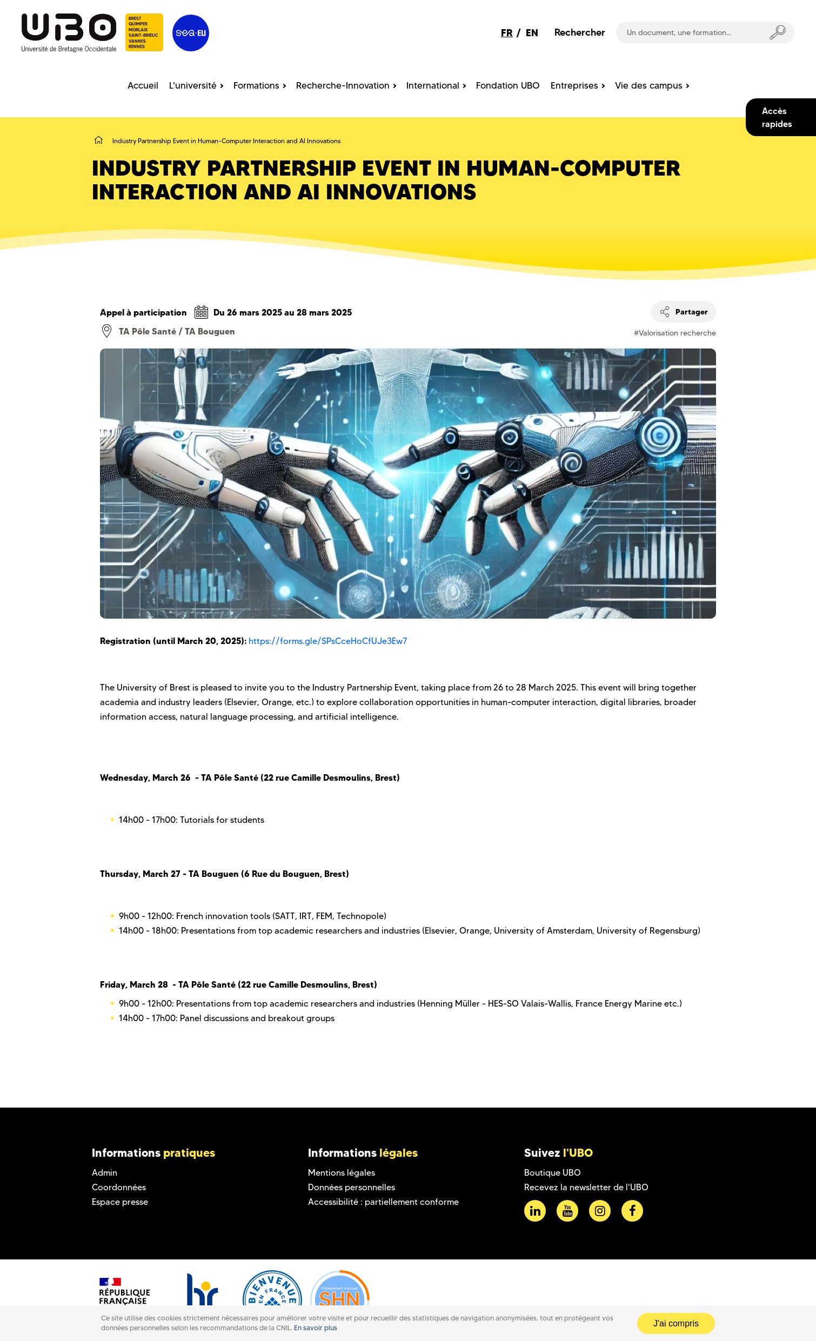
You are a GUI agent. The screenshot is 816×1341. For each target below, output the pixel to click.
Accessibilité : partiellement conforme (383, 1202)
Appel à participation (143, 312)
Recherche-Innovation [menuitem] (343, 85)
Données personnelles (351, 1187)
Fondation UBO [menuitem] (508, 85)
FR (507, 32)
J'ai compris (676, 1323)
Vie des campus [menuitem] (649, 85)
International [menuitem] (432, 85)
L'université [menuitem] (193, 85)
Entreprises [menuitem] (574, 85)
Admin (104, 1173)
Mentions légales (341, 1173)
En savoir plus (315, 1328)
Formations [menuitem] (256, 85)
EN (532, 32)
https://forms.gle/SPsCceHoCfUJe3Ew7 (328, 641)
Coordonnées (119, 1187)
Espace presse (120, 1202)
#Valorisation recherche (675, 333)
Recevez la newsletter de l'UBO (586, 1187)
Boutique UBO (552, 1173)
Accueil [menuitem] (143, 85)
